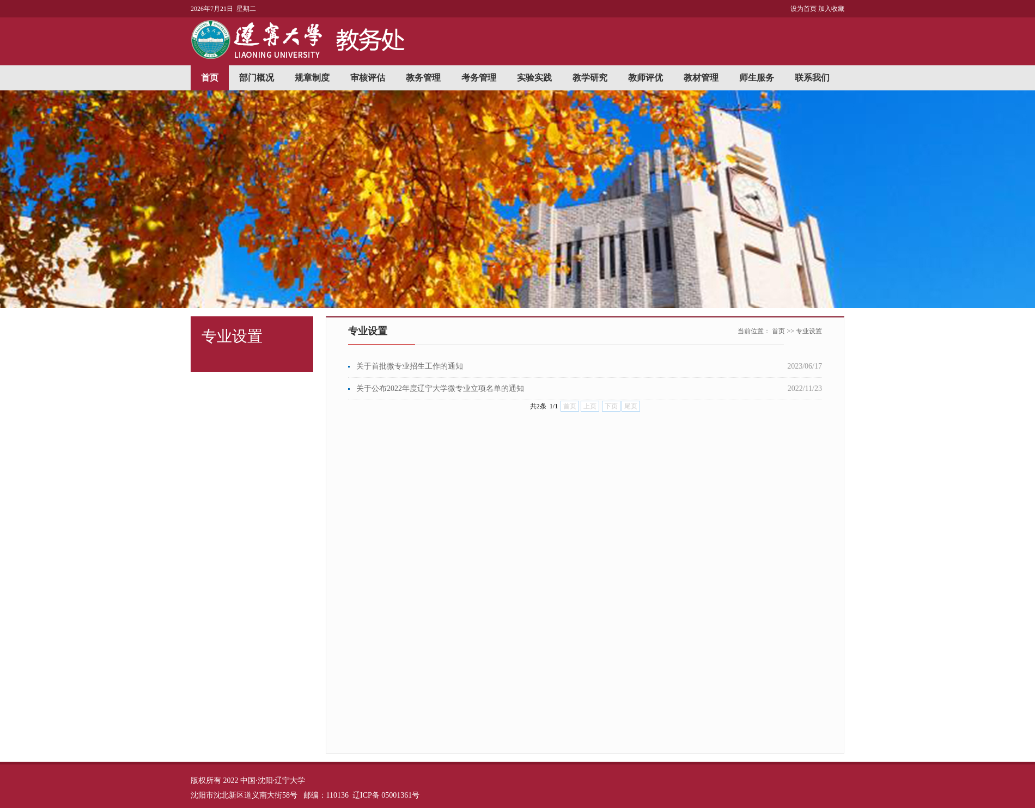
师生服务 (756, 77)
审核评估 (367, 77)
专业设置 (809, 331)
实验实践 (534, 77)
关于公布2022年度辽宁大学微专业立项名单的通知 (440, 388)
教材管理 (701, 77)
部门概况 (256, 77)
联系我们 (812, 77)
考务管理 (478, 77)
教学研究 (590, 77)
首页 (209, 77)
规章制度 (312, 77)
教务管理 (423, 77)
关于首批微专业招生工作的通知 (409, 366)
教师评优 (645, 77)
